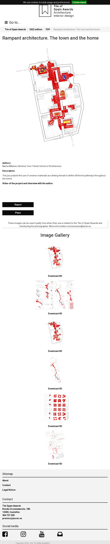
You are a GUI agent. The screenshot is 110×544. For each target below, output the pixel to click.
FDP (48, 29)
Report (18, 204)
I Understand (79, 2)
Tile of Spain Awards (15, 29)
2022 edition (35, 29)
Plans (18, 213)
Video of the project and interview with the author (27, 183)
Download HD (55, 276)
